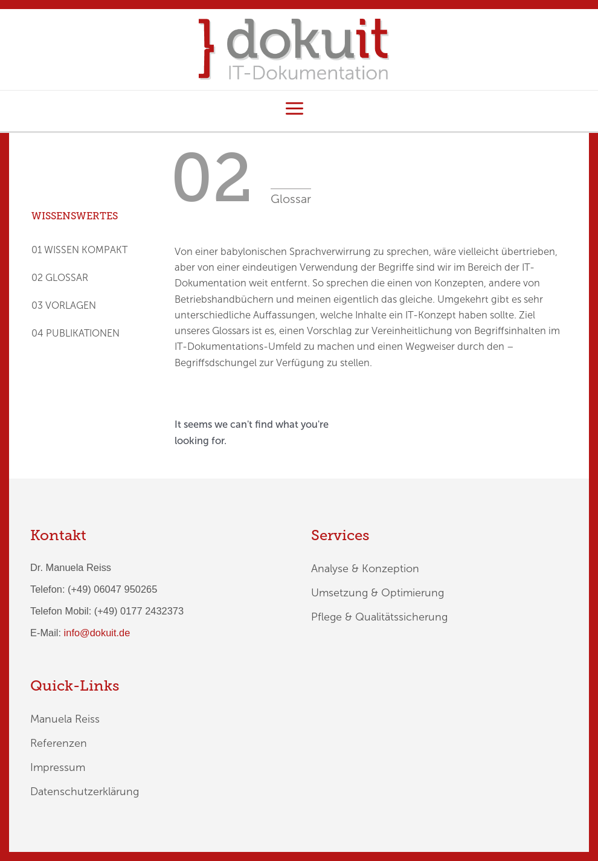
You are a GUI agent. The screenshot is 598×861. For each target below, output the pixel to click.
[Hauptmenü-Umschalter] (294, 109)
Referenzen (58, 743)
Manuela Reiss (65, 719)
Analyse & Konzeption (365, 568)
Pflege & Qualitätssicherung (379, 617)
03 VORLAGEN (63, 305)
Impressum (57, 767)
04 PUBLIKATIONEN (75, 333)
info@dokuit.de (97, 632)
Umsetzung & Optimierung (377, 592)
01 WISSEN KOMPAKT (79, 250)
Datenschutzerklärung (84, 791)
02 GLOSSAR (59, 277)
